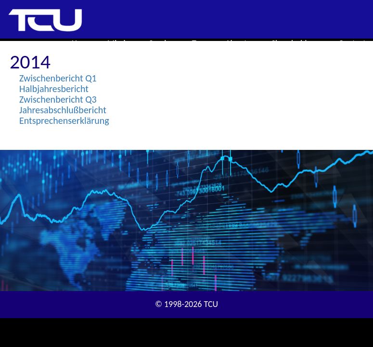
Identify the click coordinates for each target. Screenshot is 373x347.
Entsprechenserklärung (64, 120)
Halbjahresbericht (54, 88)
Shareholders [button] (297, 43)
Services (163, 43)
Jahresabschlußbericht (62, 110)
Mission (121, 43)
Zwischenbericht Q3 (58, 99)
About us (241, 43)
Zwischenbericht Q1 (58, 78)
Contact (352, 43)
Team (201, 43)
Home (82, 43)
